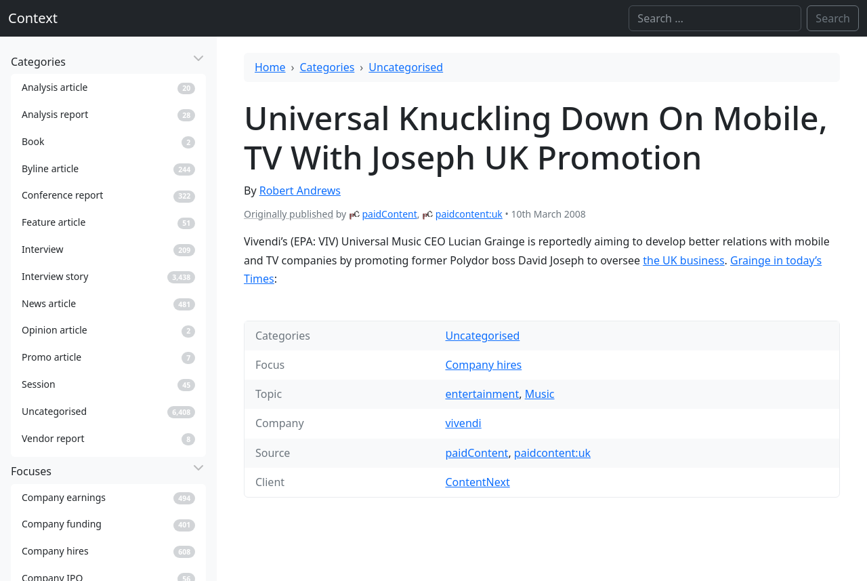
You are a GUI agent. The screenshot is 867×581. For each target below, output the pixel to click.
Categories (327, 67)
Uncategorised (405, 67)
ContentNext (477, 482)
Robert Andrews (300, 190)
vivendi (463, 423)
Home (270, 67)
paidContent (389, 213)
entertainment (482, 393)
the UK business (683, 260)
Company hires (483, 364)
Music (540, 393)
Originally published (288, 213)
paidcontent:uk (469, 213)
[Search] (715, 18)
